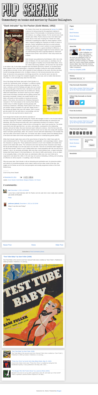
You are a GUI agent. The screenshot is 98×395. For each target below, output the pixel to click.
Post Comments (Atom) (37, 251)
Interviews (73, 39)
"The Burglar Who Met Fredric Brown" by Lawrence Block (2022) (31, 371)
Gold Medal (19, 180)
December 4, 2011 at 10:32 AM (29, 203)
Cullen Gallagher (86, 50)
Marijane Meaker (29, 180)
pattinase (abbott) (13, 203)
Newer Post (7, 245)
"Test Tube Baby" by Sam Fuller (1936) (17, 256)
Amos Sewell (12, 180)
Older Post (59, 245)
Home (33, 245)
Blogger (59, 391)
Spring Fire (55, 29)
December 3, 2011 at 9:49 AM (20, 190)
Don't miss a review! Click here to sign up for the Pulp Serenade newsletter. (82, 89)
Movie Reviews (74, 36)
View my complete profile (77, 69)
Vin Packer (37, 180)
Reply (10, 197)
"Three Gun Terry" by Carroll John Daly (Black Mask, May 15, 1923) (31, 361)
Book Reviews (74, 32)
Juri (9, 190)
